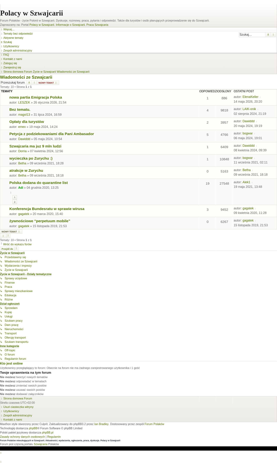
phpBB (33, 428)
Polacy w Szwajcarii (31, 13)
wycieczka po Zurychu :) (30, 158)
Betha (22, 163)
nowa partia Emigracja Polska (35, 97)
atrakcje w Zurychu (26, 170)
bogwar (248, 133)
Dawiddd (249, 121)
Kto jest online (11, 363)
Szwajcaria (40, 444)
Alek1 (246, 182)
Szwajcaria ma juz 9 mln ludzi (35, 146)
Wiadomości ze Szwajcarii (26, 77)
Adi (20, 187)
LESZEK (24, 102)
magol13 (24, 114)
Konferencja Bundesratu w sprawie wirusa (46, 209)
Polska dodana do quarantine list (38, 183)
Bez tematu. (19, 109)
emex (22, 127)
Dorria (22, 151)
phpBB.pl (47, 432)
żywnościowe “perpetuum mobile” (39, 221)
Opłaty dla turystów (26, 122)
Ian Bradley (101, 424)
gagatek (23, 214)
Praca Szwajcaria (97, 24)
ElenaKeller (250, 97)
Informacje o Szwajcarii (70, 24)
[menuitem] (16, 34)
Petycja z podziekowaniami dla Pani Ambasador (51, 134)
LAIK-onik (249, 109)
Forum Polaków (154, 424)
